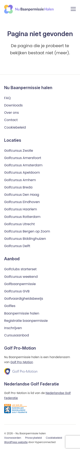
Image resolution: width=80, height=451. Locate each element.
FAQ (7, 98)
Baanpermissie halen (21, 313)
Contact (11, 119)
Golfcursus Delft (17, 246)
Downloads (13, 105)
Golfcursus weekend (21, 276)
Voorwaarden (12, 438)
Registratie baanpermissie (26, 320)
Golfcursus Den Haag (21, 194)
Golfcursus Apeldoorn (22, 172)
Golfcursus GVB (17, 291)
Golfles (9, 305)
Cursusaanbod (16, 335)
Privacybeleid (33, 438)
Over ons (11, 112)
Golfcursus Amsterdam (23, 165)
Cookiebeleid (15, 127)
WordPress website (16, 442)
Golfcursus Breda (18, 187)
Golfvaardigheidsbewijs (23, 298)
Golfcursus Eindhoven (22, 202)
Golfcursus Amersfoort (22, 157)
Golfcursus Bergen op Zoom (27, 231)
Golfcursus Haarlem (20, 209)
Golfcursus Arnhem (20, 180)
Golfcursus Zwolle (18, 150)
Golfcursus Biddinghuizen (25, 238)
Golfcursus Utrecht (19, 224)
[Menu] (73, 10)
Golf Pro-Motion (21, 362)
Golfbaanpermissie (20, 284)
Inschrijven (13, 328)
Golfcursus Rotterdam (22, 216)
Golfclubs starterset (20, 269)
